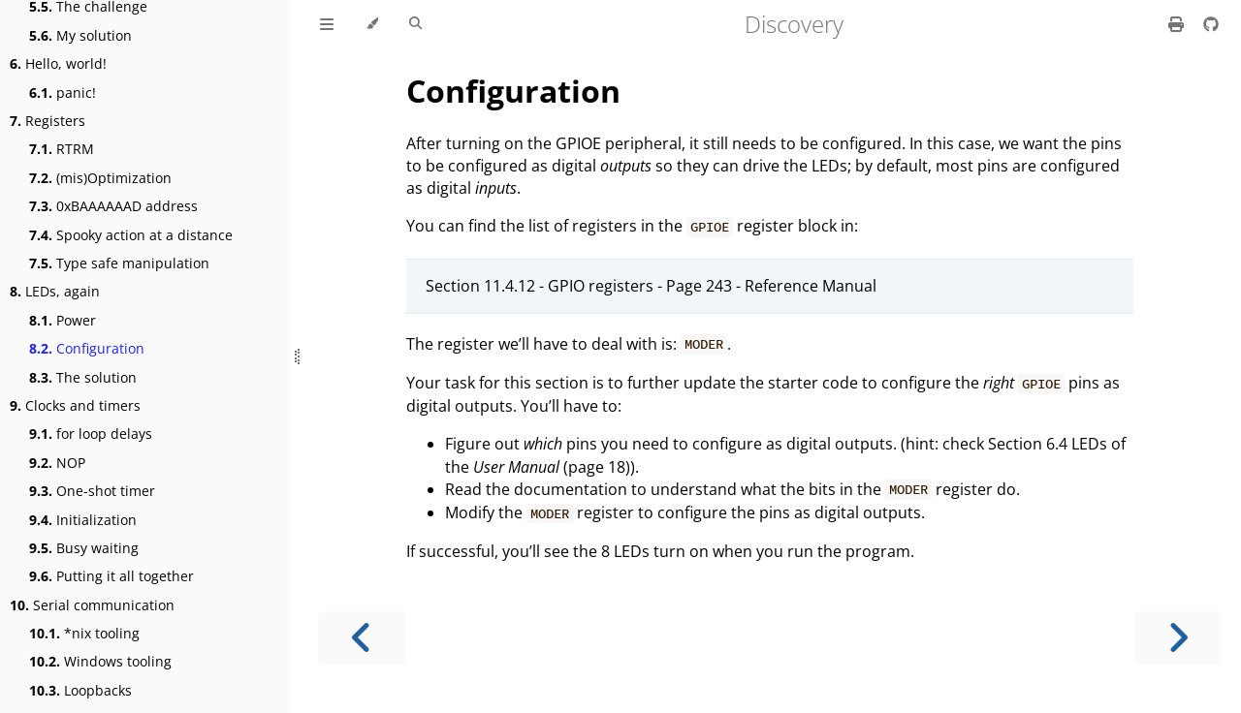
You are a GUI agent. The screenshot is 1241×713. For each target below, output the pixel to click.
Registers (47, 120)
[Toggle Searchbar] (415, 24)
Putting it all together (111, 576)
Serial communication (92, 605)
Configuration (86, 348)
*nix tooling (84, 633)
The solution (83, 377)
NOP (57, 462)
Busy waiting (84, 548)
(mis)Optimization (100, 178)
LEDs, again (55, 291)
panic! (62, 92)
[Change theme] (372, 24)
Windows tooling (100, 661)
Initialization (83, 520)
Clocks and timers (75, 405)
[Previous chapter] (361, 638)
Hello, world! (58, 63)
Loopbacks (80, 690)
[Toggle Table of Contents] (326, 24)
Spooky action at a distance (131, 235)
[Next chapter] (1178, 638)
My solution (80, 35)
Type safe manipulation (119, 263)
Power (62, 320)
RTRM (61, 149)
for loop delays (90, 433)
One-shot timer (92, 490)
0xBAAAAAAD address (113, 206)
